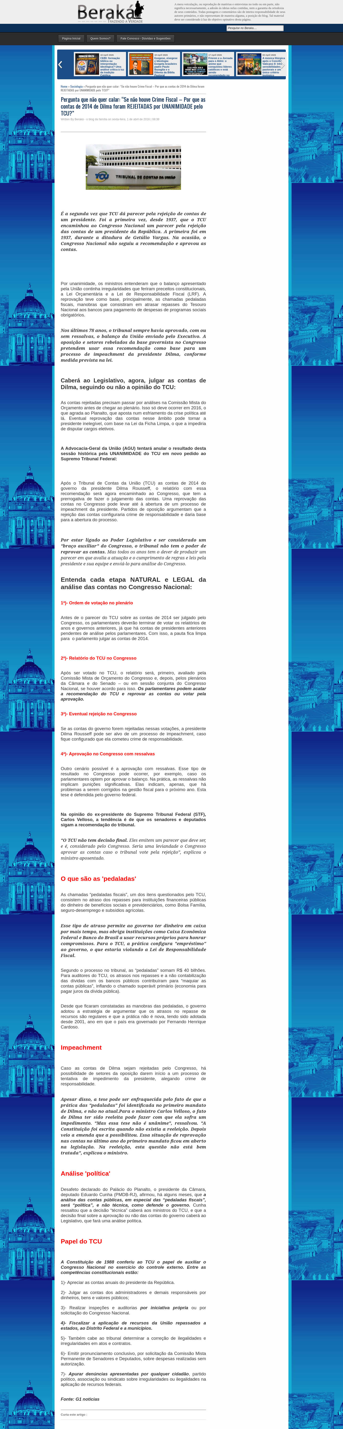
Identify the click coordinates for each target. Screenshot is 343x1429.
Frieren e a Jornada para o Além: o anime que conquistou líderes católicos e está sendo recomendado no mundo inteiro (208, 68)
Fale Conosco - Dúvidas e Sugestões (146, 38)
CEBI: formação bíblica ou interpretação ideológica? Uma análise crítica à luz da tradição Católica (112, 67)
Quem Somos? (101, 38)
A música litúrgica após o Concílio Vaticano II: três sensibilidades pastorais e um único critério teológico (273, 67)
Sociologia (76, 86)
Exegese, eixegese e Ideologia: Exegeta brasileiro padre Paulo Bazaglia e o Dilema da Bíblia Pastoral (165, 67)
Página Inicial (71, 38)
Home (64, 86)
